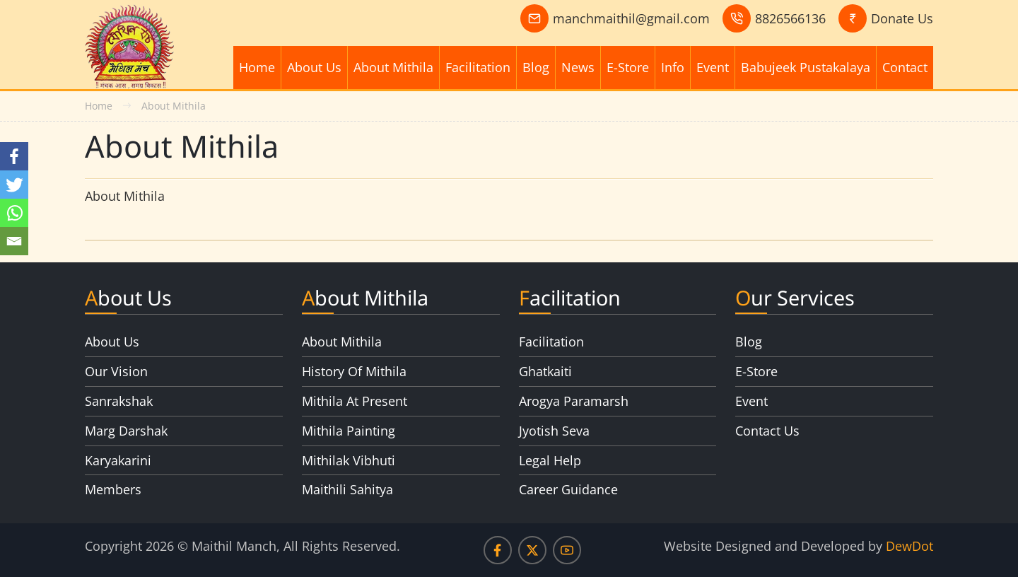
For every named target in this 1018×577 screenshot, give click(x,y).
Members (113, 489)
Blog (535, 67)
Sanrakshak (119, 400)
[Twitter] (14, 184)
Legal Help (550, 460)
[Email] (14, 241)
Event (712, 67)
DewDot (909, 545)
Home (257, 67)
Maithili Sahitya (347, 489)
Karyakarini (118, 460)
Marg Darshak (126, 430)
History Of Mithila (354, 371)
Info (672, 67)
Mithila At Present (354, 400)
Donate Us (902, 18)
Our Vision (116, 371)
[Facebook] (14, 156)
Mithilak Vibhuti (348, 460)
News (578, 67)
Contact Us (767, 430)
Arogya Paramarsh (573, 400)
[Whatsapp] (14, 213)
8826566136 (790, 18)
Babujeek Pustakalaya (805, 67)
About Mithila (393, 67)
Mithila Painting (348, 430)
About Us (314, 67)
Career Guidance (568, 489)
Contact (905, 67)
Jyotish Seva (554, 430)
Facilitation (477, 67)
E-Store (628, 67)
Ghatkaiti (545, 371)
